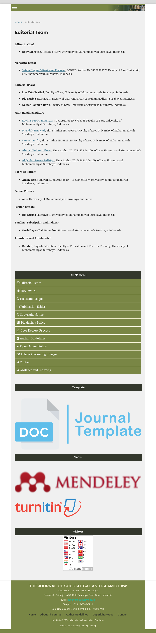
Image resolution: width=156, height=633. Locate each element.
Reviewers (26, 291)
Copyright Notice (30, 315)
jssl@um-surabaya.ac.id (81, 600)
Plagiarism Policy (31, 322)
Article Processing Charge (37, 354)
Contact (24, 362)
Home (19, 22)
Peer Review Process (33, 330)
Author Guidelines (77, 614)
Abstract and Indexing (34, 370)
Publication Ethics (31, 307)
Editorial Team (29, 283)
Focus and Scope (30, 299)
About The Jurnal (50, 614)
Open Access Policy (32, 346)
